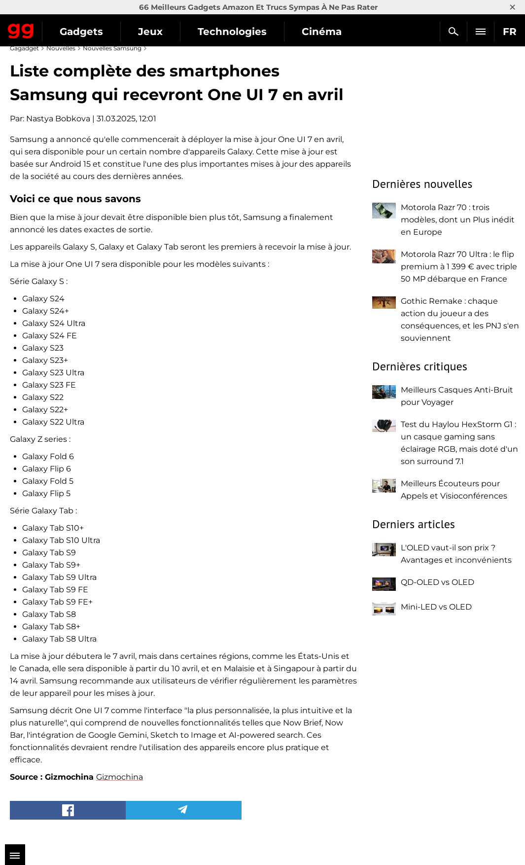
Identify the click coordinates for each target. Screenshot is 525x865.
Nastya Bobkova (58, 118)
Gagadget (21, 29)
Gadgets (81, 31)
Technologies (232, 31)
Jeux (150, 31)
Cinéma (322, 31)
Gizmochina (119, 777)
